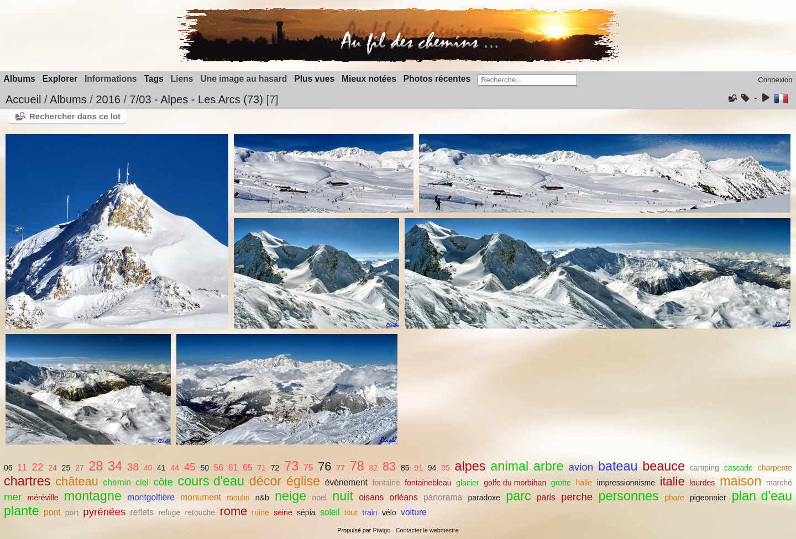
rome (234, 511)
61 (233, 467)
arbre (548, 466)
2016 (108, 99)
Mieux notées (369, 78)
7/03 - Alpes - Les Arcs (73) (196, 99)
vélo (389, 512)
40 (148, 467)
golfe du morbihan (515, 482)
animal (509, 466)
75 (308, 467)
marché (779, 482)
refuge (169, 512)
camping (704, 467)
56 (218, 467)
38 (133, 467)
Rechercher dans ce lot (75, 116)
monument (200, 497)
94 (432, 467)
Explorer (60, 78)
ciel (141, 482)
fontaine (386, 482)
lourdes (702, 482)
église (303, 481)
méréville (42, 497)
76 (324, 466)
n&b (262, 497)
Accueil (23, 99)
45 (190, 467)
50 (204, 467)
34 (115, 466)
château (76, 481)
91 (418, 467)
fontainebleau (428, 482)
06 (8, 467)
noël (319, 497)
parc (518, 496)
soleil (330, 512)
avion (580, 467)
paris (546, 497)
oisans (371, 497)
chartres (27, 481)
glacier (467, 482)
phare (674, 497)
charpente (775, 467)
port (71, 512)
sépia (306, 512)
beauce (663, 466)
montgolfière (151, 497)
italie (672, 481)
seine (283, 512)
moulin (238, 497)
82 (373, 467)
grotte (561, 482)
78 (357, 466)
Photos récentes (437, 78)
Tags (153, 78)
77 (340, 467)
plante (21, 511)
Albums (19, 78)
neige (290, 496)
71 (261, 467)
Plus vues (314, 78)
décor (265, 481)
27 (79, 467)
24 (52, 467)
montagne (93, 496)
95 (445, 467)
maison (740, 481)
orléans (404, 497)
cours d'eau (211, 481)
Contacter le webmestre (427, 530)
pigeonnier (708, 497)
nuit (342, 496)
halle (583, 482)
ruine (260, 512)
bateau (618, 466)
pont (52, 512)
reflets (142, 512)
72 (275, 467)
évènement (346, 482)
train (369, 512)
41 (161, 467)
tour (351, 512)
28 (95, 466)
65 (247, 467)
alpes (470, 466)
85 (405, 467)
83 (389, 466)
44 (174, 467)
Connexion (775, 80)
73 (291, 466)
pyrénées (104, 511)
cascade (738, 467)
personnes (628, 496)
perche (577, 497)
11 (22, 467)
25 (66, 467)
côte (163, 482)
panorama (442, 497)
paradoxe (484, 497)
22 (38, 467)
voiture (414, 512)
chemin (117, 482)
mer (13, 497)
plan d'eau (762, 496)
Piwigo (381, 530)
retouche (200, 512)
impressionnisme (626, 482)
